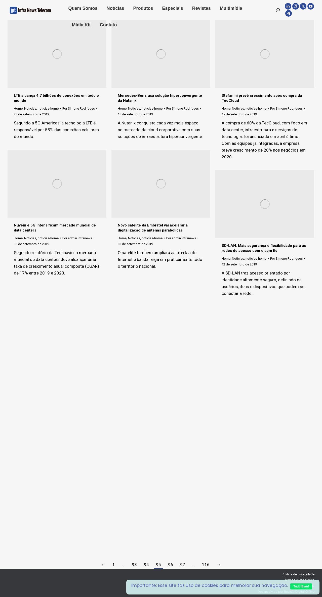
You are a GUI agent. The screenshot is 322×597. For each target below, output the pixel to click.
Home (18, 108)
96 (170, 564)
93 (134, 564)
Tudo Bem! (301, 586)
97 (182, 564)
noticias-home (48, 108)
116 (206, 564)
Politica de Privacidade (298, 574)
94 (146, 564)
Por (78, 108)
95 (158, 564)
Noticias (30, 108)
